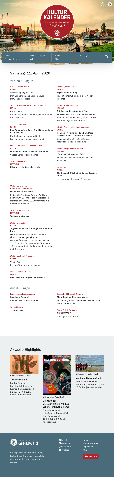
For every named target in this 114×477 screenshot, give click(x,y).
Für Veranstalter (90, 443)
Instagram (65, 447)
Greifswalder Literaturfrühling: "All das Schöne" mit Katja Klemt (56, 404)
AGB (85, 450)
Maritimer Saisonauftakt (88, 378)
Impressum (88, 447)
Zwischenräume (18, 380)
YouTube (64, 450)
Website (64, 440)
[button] (110, 4)
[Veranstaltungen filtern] (106, 57)
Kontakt (86, 440)
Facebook (64, 443)
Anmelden (91, 456)
